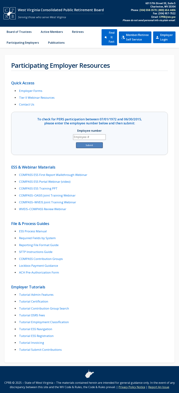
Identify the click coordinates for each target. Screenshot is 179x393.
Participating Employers (23, 43)
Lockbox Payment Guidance (38, 266)
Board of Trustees (19, 32)
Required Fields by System (37, 238)
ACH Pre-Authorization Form (39, 272)
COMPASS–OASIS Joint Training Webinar (47, 195)
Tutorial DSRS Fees (32, 315)
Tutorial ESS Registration (36, 336)
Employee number (89, 131)
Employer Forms (30, 91)
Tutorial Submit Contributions (40, 350)
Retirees (78, 32)
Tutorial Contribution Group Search (44, 308)
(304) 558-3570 (148, 10)
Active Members (52, 32)
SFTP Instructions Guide (35, 252)
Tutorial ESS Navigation (35, 329)
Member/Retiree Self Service (136, 37)
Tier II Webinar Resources (37, 98)
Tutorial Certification (33, 301)
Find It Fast (109, 37)
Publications (56, 43)
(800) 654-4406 (167, 10)
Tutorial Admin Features (36, 295)
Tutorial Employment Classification (44, 322)
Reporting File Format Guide (39, 245)
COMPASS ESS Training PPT (38, 188)
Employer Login (166, 37)
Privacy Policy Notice (132, 387)
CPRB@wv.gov (167, 17)
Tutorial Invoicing (31, 343)
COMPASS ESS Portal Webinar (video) (44, 182)
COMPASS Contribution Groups (41, 259)
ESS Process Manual (33, 231)
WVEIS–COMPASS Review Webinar (42, 209)
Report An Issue (158, 387)
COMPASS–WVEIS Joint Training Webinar (47, 202)
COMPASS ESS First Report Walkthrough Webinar (53, 175)
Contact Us (26, 104)
